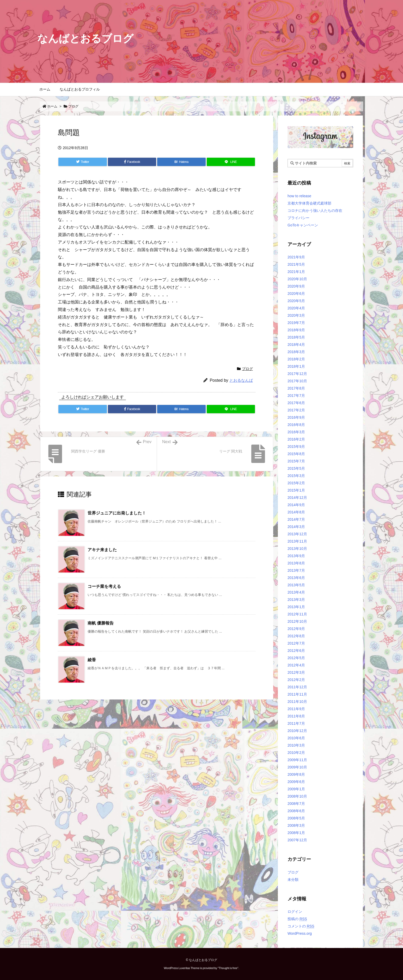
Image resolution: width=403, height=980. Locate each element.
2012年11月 (297, 614)
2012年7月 (296, 643)
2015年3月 (296, 476)
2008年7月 (296, 803)
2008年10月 (297, 796)
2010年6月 (296, 738)
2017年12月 (297, 374)
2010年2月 (296, 752)
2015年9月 (296, 446)
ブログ (73, 106)
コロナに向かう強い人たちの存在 (315, 210)
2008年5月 (296, 818)
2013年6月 (296, 578)
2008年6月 (296, 811)
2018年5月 (296, 337)
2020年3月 (296, 315)
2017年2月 (296, 410)
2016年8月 (296, 425)
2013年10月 (297, 548)
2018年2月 (296, 359)
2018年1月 (296, 366)
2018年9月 (296, 330)
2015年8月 (296, 454)
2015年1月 (296, 490)
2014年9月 (296, 505)
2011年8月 (296, 716)
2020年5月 (296, 301)
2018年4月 (296, 344)
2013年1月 (296, 607)
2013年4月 (296, 592)
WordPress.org (300, 933)
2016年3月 (296, 432)
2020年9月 (296, 286)
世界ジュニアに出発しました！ (117, 513)
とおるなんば (241, 380)
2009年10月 (297, 767)
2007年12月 (297, 840)
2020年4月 (296, 308)
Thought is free (228, 968)
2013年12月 (297, 534)
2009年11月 (297, 760)
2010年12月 (297, 731)
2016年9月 (296, 417)
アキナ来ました (102, 550)
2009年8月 (296, 774)
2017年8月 (296, 388)
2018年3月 (296, 352)
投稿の (297, 919)
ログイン (295, 911)
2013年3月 (296, 599)
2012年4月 (296, 665)
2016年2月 (296, 439)
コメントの (301, 926)
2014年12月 (297, 497)
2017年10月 (297, 381)
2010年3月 (296, 745)
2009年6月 (296, 782)
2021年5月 (296, 264)
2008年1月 (296, 833)
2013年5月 (296, 585)
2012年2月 (296, 680)
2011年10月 (297, 701)
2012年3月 (296, 672)
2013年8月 (296, 563)
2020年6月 (296, 293)
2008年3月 (296, 825)
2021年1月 (296, 272)
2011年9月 (296, 709)
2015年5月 (296, 468)
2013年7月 (296, 570)
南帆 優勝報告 (101, 623)
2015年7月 (296, 461)
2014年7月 (296, 519)
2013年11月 (297, 541)
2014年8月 (296, 512)
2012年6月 (296, 650)
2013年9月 (296, 556)
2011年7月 (296, 723)
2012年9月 (296, 629)
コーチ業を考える (104, 586)
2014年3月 (296, 527)
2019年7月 (296, 323)
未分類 (293, 879)
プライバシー (298, 218)
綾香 (92, 660)
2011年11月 (297, 694)
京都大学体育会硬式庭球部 (309, 203)
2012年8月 (296, 636)
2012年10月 (297, 621)
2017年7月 (296, 395)
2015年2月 (296, 483)
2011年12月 (297, 687)
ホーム (52, 106)
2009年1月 (296, 789)
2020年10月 (297, 279)
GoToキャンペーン (303, 225)
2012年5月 (296, 658)
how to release (299, 196)
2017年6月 (296, 403)
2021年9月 (296, 257)
